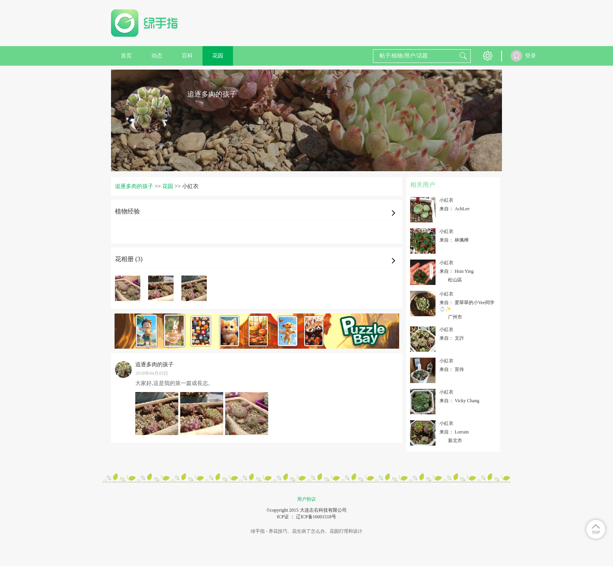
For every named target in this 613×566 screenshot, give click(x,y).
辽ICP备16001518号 (316, 516)
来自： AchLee (454, 208)
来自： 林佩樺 (454, 240)
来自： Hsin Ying (456, 271)
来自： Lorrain (454, 432)
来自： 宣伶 (451, 369)
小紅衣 (446, 200)
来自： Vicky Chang (459, 400)
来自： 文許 (451, 338)
